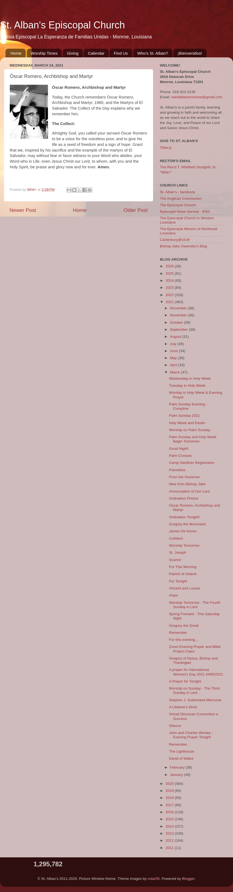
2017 (170, 805)
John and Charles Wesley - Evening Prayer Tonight (191, 735)
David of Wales (181, 758)
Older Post (136, 210)
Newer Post (22, 210)
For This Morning (183, 567)
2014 (170, 826)
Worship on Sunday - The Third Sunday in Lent (194, 690)
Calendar (96, 53)
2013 (170, 833)
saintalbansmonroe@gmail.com (196, 97)
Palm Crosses (180, 456)
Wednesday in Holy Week (190, 378)
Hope (173, 595)
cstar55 (154, 879)
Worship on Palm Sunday (189, 430)
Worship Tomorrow (184, 545)
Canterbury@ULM (174, 240)
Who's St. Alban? (152, 53)
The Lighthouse (181, 751)
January (177, 775)
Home (16, 53)
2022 (170, 295)
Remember (178, 633)
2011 (170, 848)
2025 (170, 273)
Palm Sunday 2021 (184, 416)
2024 (170, 280)
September (179, 329)
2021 (170, 302)
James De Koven (183, 531)
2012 (170, 840)
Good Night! (179, 449)
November (179, 315)
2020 (170, 784)
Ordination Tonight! (184, 517)
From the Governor (184, 477)
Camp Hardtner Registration (192, 463)
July (173, 344)
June (174, 351)
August (176, 336)
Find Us (121, 53)
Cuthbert (176, 538)
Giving (73, 53)
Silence (175, 726)
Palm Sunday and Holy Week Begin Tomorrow (192, 439)
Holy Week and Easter (187, 423)
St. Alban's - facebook (177, 192)
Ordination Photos (183, 498)
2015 (170, 819)
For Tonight (178, 581)
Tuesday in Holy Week (187, 385)
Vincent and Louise (184, 588)
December (179, 308)
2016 (170, 812)
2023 (170, 288)
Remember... (179, 744)
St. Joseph (177, 552)
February (178, 767)
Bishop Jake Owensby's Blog (183, 246)
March (175, 372)
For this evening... (183, 640)
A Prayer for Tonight (185, 681)
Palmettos (177, 470)
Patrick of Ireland (182, 574)
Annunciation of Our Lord (189, 491)
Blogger (188, 879)
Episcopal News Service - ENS (185, 211)
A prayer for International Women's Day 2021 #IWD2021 (196, 672)
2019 (170, 791)
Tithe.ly (165, 148)
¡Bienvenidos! (189, 53)
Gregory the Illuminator (187, 524)
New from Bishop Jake (187, 484)
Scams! (175, 560)
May (174, 358)
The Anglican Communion (181, 198)
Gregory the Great (184, 626)
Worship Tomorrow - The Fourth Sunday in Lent (195, 605)
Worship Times (44, 53)
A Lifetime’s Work (183, 707)
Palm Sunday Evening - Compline (188, 406)
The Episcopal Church (178, 205)
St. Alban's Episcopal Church (62, 25)
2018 (170, 798)
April (174, 365)
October (177, 322)
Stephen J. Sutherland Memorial (195, 700)
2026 (170, 266)
